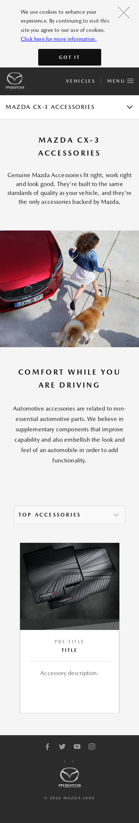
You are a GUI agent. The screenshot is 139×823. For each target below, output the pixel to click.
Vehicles (80, 81)
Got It (69, 57)
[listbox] (69, 515)
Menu (120, 80)
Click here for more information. (58, 39)
